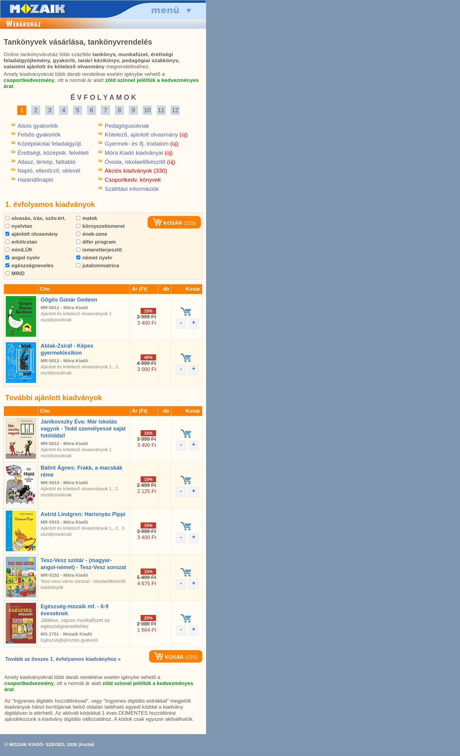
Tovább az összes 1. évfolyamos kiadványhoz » (63, 659)
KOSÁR (167, 223)
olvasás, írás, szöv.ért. (35, 218)
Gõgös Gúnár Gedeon (69, 300)
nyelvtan (18, 226)
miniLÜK (19, 250)
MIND (15, 273)
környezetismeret (100, 226)
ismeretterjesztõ (99, 250)
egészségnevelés (29, 265)
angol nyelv (22, 258)
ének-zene (91, 234)
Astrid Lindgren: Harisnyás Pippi (83, 514)
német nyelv (94, 258)
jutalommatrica (97, 265)
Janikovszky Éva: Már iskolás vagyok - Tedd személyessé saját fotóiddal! (83, 429)
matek (86, 218)
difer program (96, 242)
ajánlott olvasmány (31, 234)
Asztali (87, 744)
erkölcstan (21, 242)
